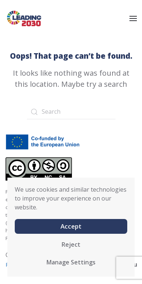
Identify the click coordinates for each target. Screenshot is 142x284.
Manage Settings (71, 262)
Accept (71, 226)
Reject (71, 244)
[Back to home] (24, 18)
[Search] (71, 112)
